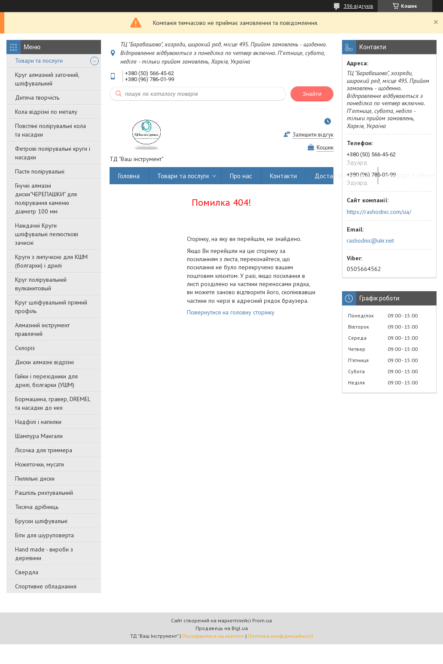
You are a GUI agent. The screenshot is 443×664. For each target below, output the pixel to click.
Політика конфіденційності (280, 636)
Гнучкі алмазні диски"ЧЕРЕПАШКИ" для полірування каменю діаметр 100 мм (46, 198)
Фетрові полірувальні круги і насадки (52, 153)
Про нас (241, 176)
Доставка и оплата (342, 176)
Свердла (26, 572)
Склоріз (25, 348)
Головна (129, 176)
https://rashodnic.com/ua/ (379, 212)
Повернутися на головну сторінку (231, 312)
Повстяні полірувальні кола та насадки (50, 130)
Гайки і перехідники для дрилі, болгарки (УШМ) (46, 380)
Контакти (283, 176)
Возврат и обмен (410, 176)
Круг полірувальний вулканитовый (41, 284)
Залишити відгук (313, 134)
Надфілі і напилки (38, 422)
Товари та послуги (39, 60)
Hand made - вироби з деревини (44, 553)
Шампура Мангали (39, 436)
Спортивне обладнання (45, 586)
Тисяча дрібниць (36, 507)
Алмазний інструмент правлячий (42, 329)
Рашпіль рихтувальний (44, 492)
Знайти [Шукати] (311, 94)
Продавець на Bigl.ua (222, 628)
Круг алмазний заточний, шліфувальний (47, 79)
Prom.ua (262, 620)
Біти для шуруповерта (44, 535)
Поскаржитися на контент (213, 636)
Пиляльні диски (35, 478)
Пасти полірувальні (39, 171)
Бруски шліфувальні (41, 521)
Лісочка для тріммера (43, 450)
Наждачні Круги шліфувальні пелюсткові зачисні (46, 234)
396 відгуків (358, 6)
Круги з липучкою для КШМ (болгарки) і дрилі (51, 261)
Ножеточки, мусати (39, 464)
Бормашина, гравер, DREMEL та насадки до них (52, 403)
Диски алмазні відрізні (44, 362)
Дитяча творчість (37, 97)
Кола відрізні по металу (46, 112)
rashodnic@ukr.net (370, 240)
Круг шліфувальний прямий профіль (51, 306)
